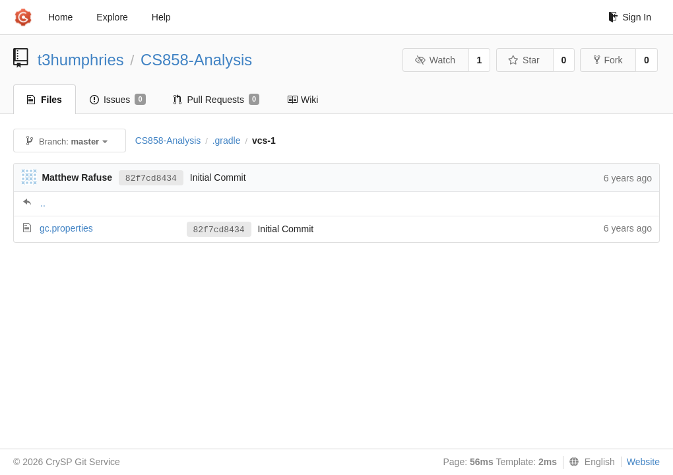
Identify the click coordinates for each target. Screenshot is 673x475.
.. (43, 203)
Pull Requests (217, 100)
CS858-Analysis (196, 60)
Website (643, 462)
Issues (118, 100)
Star (524, 60)
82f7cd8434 (151, 178)
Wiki (302, 99)
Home (60, 17)
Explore (111, 17)
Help (161, 17)
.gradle (226, 140)
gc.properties (66, 228)
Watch (434, 60)
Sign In (629, 17)
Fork (608, 60)
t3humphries (81, 60)
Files (44, 99)
